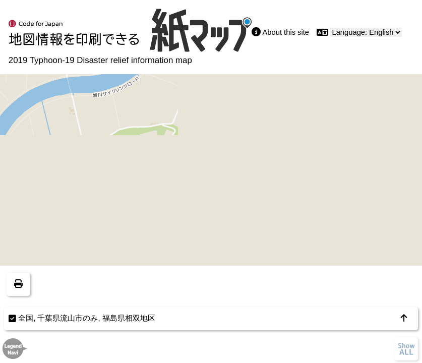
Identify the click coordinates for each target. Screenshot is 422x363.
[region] (211, 181)
